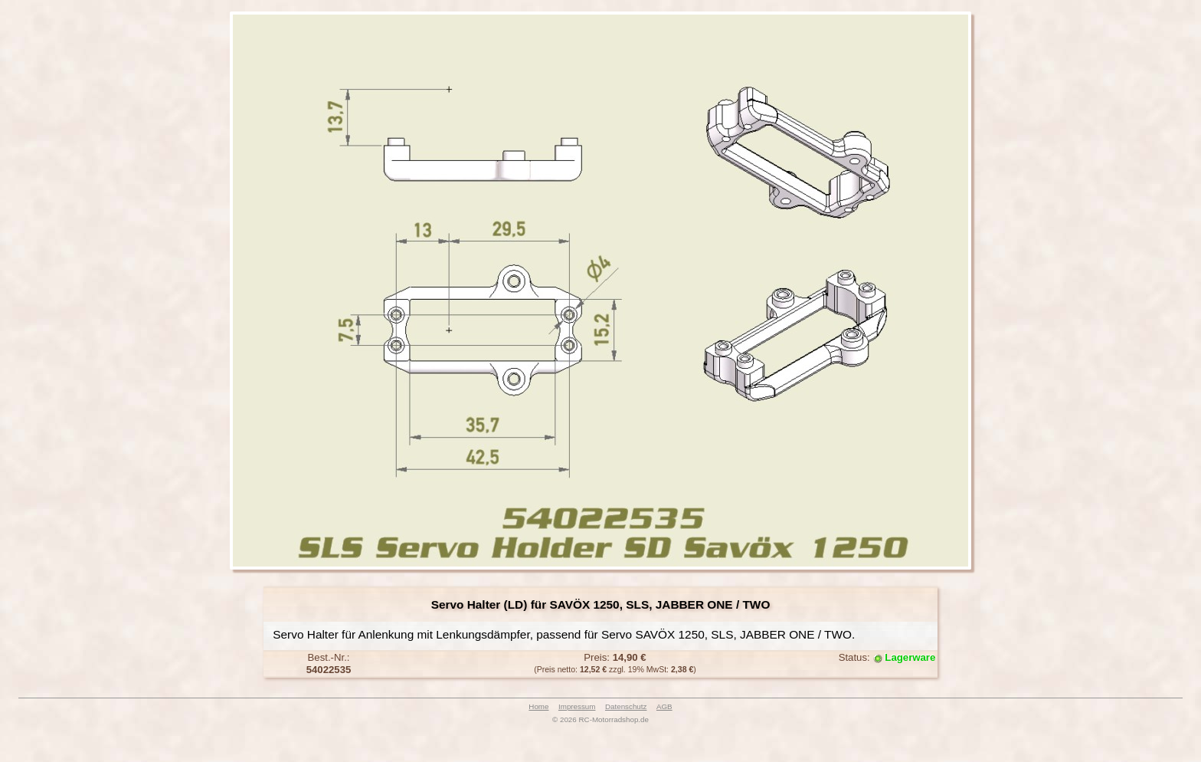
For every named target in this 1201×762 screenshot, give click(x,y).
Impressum (576, 706)
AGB (664, 706)
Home (538, 706)
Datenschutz (625, 706)
